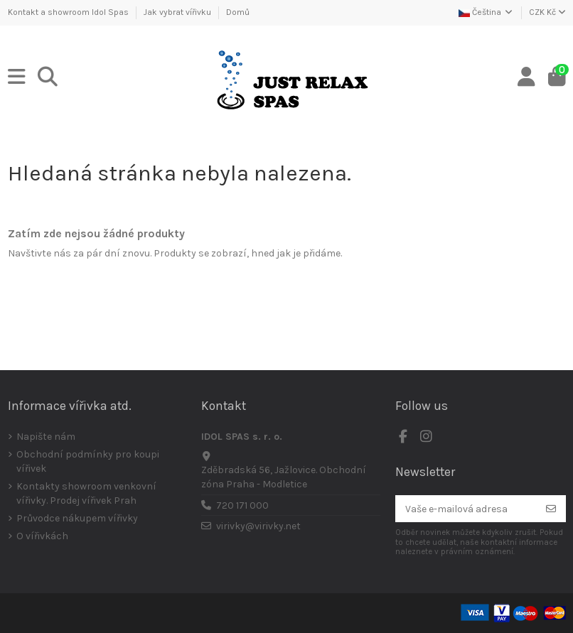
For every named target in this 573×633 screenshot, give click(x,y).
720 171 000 (242, 505)
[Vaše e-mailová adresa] (466, 508)
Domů (238, 12)
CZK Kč (547, 12)
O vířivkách (42, 536)
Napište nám (45, 437)
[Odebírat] (551, 508)
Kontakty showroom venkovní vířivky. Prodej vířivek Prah (86, 493)
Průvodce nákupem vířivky (77, 518)
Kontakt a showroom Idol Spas (69, 12)
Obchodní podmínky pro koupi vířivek (87, 461)
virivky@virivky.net (258, 526)
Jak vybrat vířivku (178, 12)
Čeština (486, 12)
